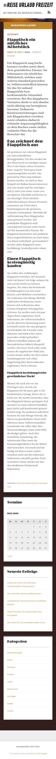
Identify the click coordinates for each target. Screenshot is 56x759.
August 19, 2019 (14, 52)
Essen (9, 660)
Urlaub (10, 710)
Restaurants (12, 34)
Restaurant (43, 483)
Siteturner (42, 753)
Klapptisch (35, 483)
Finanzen (11, 667)
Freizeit (10, 674)
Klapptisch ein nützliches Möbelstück (21, 43)
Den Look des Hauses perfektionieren (24, 593)
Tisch (9, 487)
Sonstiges (11, 696)
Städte (10, 703)
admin (27, 52)
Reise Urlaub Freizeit (30, 5)
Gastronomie (26, 483)
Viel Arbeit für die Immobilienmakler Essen (26, 622)
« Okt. (9, 556)
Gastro (18, 483)
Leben (10, 681)
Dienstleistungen (14, 652)
